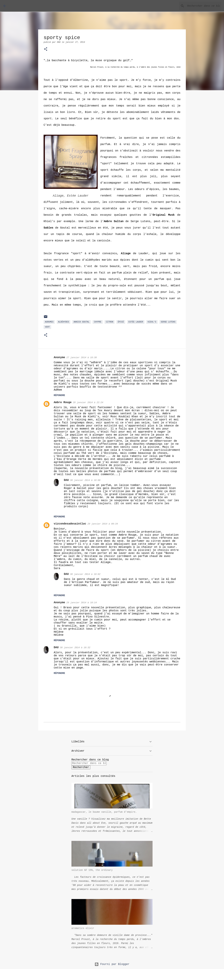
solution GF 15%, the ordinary (92, 870)
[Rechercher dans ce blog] (203, 6)
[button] (46, 49)
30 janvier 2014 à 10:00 (85, 480)
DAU (66, 480)
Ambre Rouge (63, 402)
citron (109, 322)
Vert (47, 327)
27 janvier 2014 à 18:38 (81, 357)
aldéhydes (63, 322)
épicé (121, 322)
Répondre (59, 395)
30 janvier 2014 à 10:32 (75, 647)
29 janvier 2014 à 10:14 (81, 602)
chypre (97, 322)
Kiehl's (152, 322)
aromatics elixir (82, 928)
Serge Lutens (168, 322)
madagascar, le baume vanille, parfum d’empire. (104, 812)
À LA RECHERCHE (32, 6)
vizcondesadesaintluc (70, 523)
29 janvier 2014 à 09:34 (103, 524)
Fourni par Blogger (112, 964)
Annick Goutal (82, 322)
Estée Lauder (136, 322)
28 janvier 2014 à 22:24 (88, 402)
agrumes (49, 322)
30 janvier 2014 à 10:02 (85, 574)
